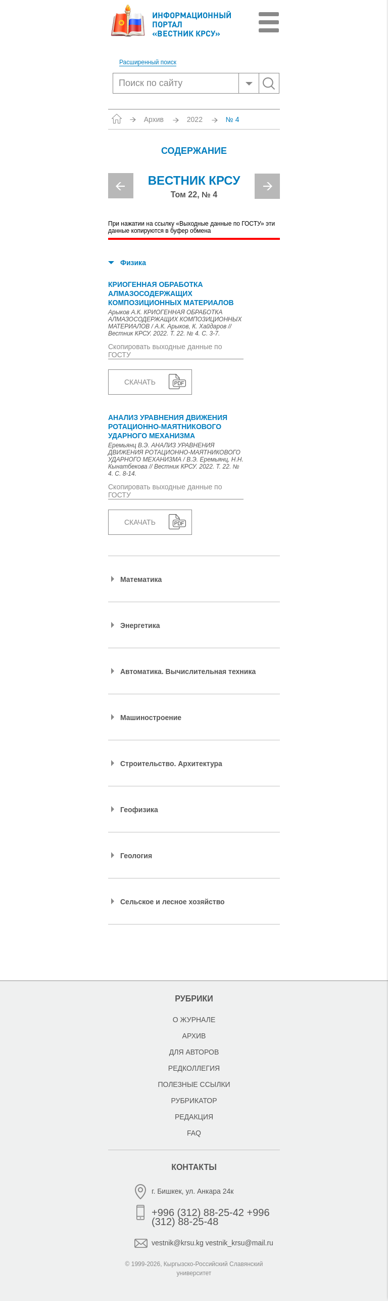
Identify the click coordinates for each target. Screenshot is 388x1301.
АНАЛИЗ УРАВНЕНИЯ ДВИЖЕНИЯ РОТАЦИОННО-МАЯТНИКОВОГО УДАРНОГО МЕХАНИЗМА (167, 426)
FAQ (194, 1133)
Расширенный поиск (147, 62)
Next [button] (267, 186)
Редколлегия (194, 1068)
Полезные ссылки (194, 1084)
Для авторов (194, 1052)
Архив (154, 119)
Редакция (194, 1117)
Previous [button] (120, 185)
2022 (195, 119)
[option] (194, 190)
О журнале (194, 1020)
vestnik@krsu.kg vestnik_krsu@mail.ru (212, 1243)
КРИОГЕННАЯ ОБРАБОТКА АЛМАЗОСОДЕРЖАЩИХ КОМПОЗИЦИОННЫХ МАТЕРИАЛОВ (171, 293)
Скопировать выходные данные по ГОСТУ (165, 351)
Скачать (140, 382)
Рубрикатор (194, 1101)
